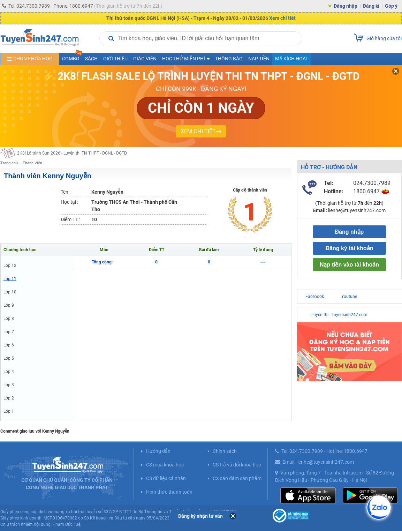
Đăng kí (371, 6)
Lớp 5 (8, 358)
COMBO (72, 57)
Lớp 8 (8, 318)
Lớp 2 (8, 398)
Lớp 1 (8, 411)
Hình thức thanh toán (169, 492)
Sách (91, 58)
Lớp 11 (9, 278)
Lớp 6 (8, 345)
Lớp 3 (8, 384)
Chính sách (225, 451)
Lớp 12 (9, 265)
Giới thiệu (115, 58)
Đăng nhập (345, 6)
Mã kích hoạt (291, 58)
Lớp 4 (8, 371)
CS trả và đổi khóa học (237, 465)
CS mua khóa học (165, 465)
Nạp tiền (259, 58)
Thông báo (229, 58)
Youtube (349, 296)
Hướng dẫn (158, 451)
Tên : (65, 192)
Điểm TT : (70, 219)
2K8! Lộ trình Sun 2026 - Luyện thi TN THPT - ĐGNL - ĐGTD (72, 153)
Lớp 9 (8, 305)
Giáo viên (145, 58)
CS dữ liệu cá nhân (166, 478)
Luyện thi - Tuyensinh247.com (339, 314)
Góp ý (391, 6)
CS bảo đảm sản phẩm (237, 478)
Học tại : (69, 202)
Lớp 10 (9, 292)
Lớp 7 (8, 331)
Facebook (314, 296)
